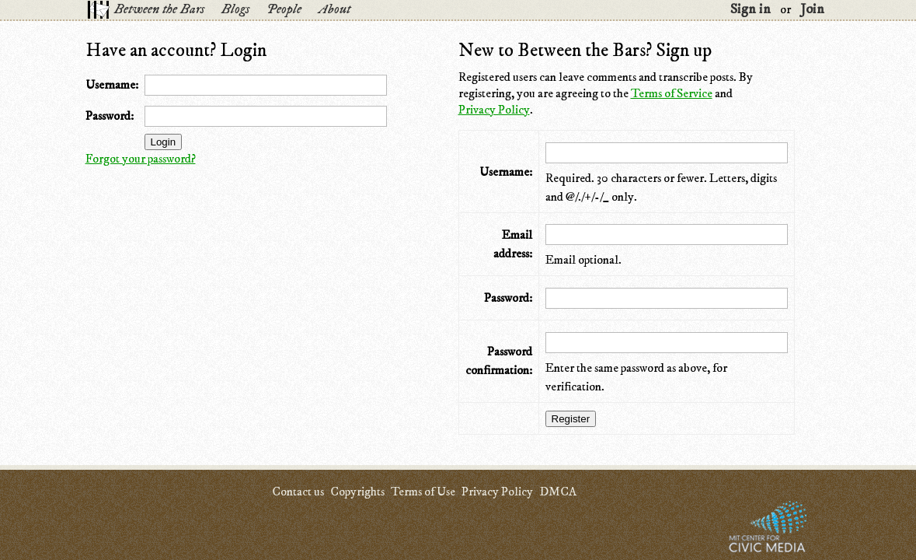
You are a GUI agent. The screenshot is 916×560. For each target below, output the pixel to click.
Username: (111, 85)
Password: (109, 116)
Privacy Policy (494, 109)
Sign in (750, 9)
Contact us (298, 491)
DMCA (557, 491)
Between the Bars (159, 9)
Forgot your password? (140, 158)
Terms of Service (671, 93)
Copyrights (357, 491)
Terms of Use (423, 491)
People (283, 9)
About (334, 9)
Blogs (235, 9)
